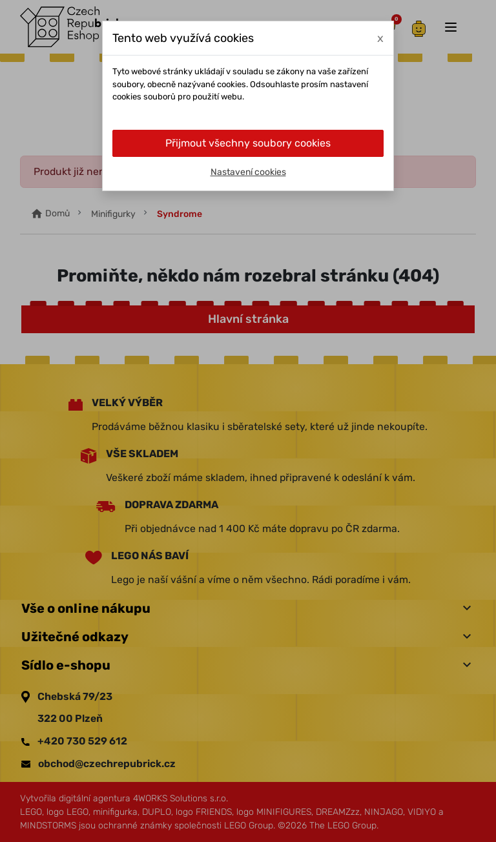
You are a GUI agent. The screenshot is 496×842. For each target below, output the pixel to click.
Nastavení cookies (248, 172)
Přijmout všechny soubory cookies (248, 143)
